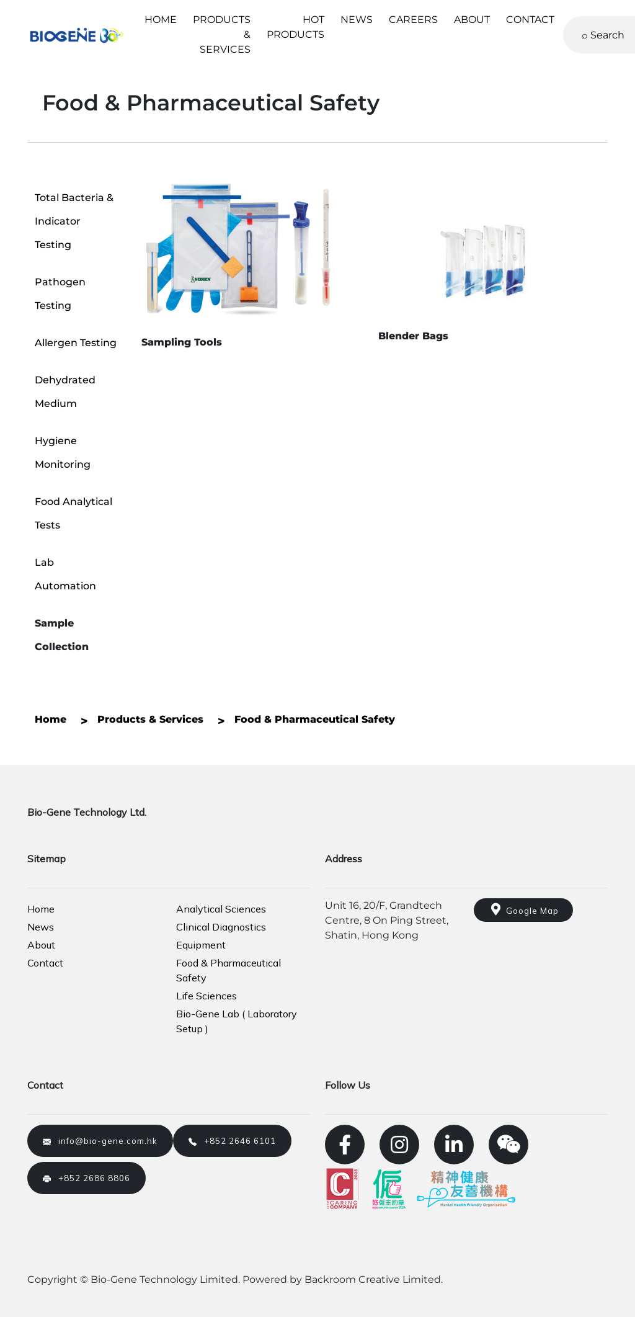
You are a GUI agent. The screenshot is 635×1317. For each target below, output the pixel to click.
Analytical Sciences (221, 909)
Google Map (524, 909)
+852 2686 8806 (86, 1178)
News (40, 927)
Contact (45, 963)
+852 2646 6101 (232, 1141)
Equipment (201, 945)
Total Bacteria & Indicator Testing (74, 221)
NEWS (356, 19)
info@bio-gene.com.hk (100, 1141)
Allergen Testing (76, 343)
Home (41, 909)
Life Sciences (206, 995)
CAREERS (413, 19)
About (41, 945)
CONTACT (530, 19)
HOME (160, 19)
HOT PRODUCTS (295, 27)
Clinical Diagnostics (221, 927)
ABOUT (472, 19)
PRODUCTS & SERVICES (222, 34)
